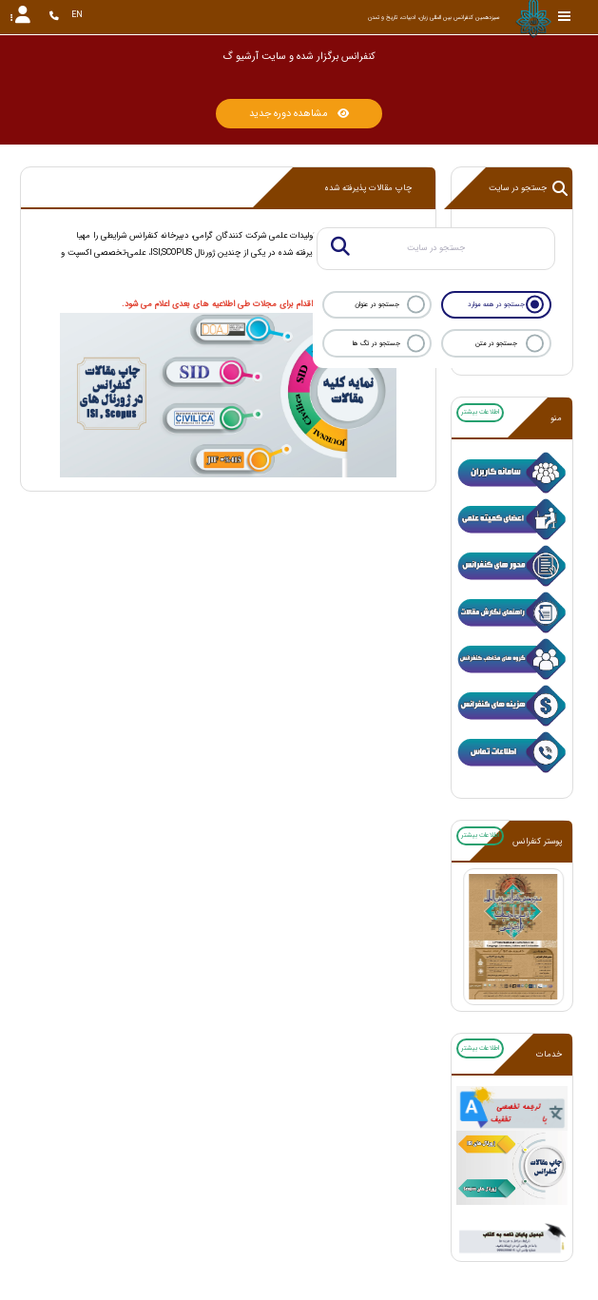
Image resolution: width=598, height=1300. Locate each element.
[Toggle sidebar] (564, 17)
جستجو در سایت (528, 188)
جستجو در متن (496, 343)
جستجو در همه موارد (496, 304)
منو (556, 418)
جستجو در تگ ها (376, 343)
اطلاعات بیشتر (480, 411)
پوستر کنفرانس (537, 841)
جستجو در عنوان (377, 304)
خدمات (549, 1054)
